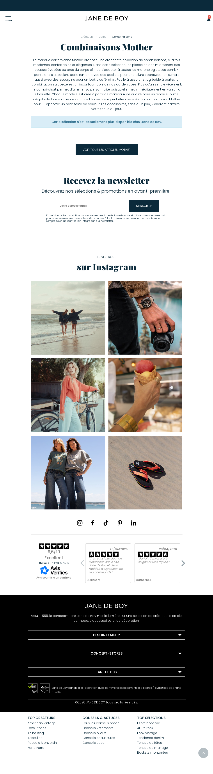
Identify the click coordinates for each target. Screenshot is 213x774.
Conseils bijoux (94, 733)
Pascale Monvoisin (42, 742)
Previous (83, 563)
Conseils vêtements (98, 728)
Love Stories (37, 728)
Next (182, 563)
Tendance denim (150, 738)
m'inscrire (145, 206)
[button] (207, 19)
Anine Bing (36, 733)
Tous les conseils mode (100, 723)
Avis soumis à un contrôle (53, 577)
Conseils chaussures (98, 738)
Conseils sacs (93, 742)
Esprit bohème (148, 723)
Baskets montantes (152, 752)
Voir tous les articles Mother (107, 149)
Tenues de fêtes (149, 742)
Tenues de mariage (152, 748)
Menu (8, 20)
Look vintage (147, 733)
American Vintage (42, 723)
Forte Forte (36, 748)
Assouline (35, 738)
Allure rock (145, 728)
